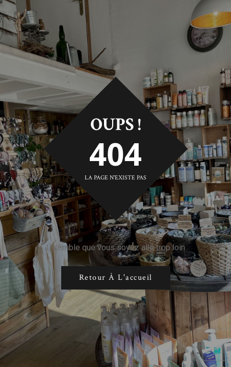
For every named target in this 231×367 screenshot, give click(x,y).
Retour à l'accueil (115, 277)
